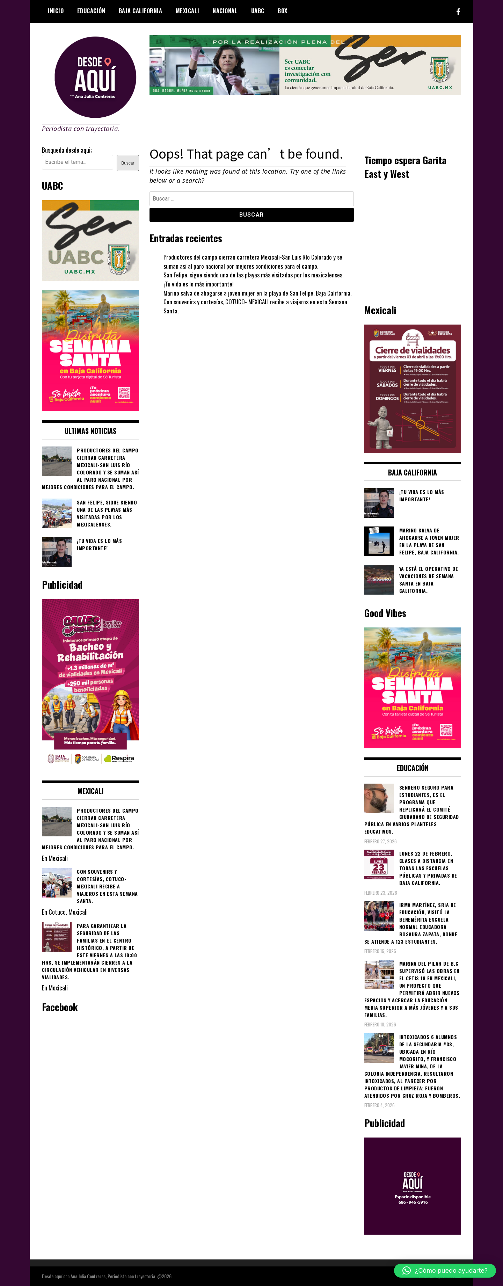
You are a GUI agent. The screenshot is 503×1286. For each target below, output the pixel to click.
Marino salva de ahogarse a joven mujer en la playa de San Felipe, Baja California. (258, 292)
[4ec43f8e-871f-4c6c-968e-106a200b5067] (305, 92)
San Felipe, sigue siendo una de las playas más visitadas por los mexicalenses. (253, 274)
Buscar (127, 163)
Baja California (140, 11)
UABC (257, 11)
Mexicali (187, 11)
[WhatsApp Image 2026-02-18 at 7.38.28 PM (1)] (90, 768)
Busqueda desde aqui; (67, 149)
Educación (91, 11)
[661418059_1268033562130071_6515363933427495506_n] (412, 450)
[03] (412, 1231)
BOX (282, 11)
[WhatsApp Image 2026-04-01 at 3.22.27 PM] (90, 408)
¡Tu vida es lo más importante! (198, 283)
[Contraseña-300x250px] (90, 278)
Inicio (56, 11)
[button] (445, 1271)
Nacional (225, 11)
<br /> (412, 240)
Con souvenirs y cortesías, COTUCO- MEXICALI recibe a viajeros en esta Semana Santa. (257, 306)
